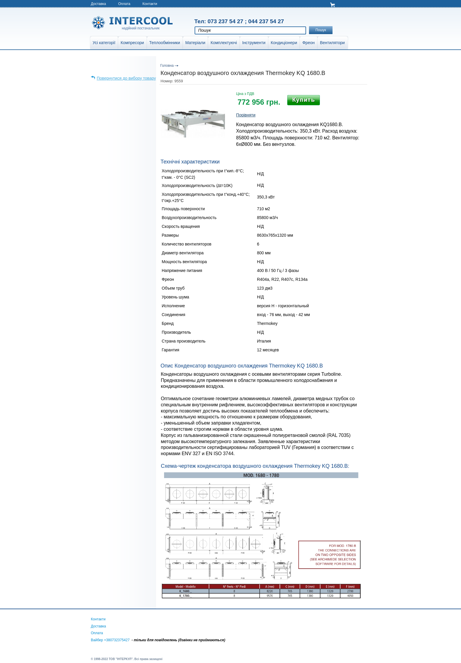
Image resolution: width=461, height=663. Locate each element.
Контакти (150, 4)
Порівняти (245, 115)
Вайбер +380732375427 (110, 640)
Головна (167, 66)
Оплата (124, 4)
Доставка (98, 4)
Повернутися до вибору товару (126, 78)
